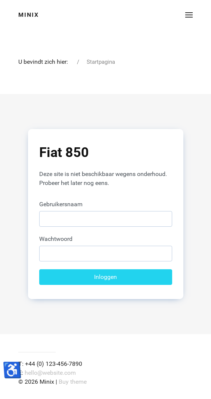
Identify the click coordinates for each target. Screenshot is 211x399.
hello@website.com (50, 372)
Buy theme (73, 381)
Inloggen (105, 276)
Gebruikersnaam (61, 204)
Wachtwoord (55, 238)
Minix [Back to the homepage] (28, 14)
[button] (189, 15)
